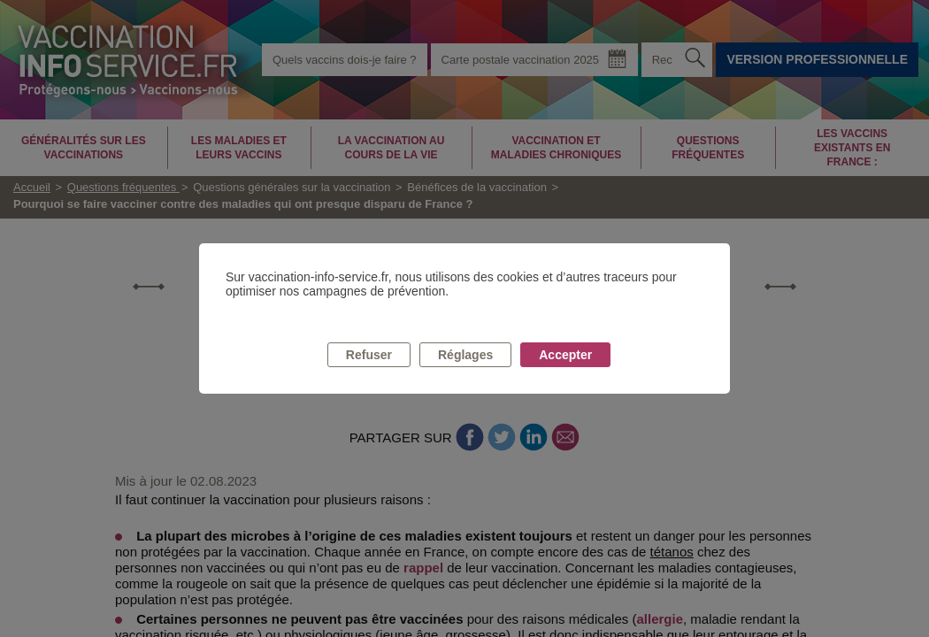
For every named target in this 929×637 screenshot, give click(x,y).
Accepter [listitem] (565, 355)
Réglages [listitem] (465, 355)
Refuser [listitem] (369, 355)
